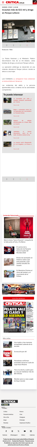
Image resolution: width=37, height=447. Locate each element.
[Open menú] (3, 2)
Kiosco (21, 411)
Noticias (4, 435)
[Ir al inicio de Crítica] (15, 2)
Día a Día (6, 417)
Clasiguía (22, 417)
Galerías (32, 435)
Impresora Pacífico (25, 423)
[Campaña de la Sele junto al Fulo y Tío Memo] (18, 227)
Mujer (5, 420)
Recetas (5, 423)
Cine (21, 414)
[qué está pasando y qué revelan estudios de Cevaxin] (9, 262)
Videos (23, 435)
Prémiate (22, 420)
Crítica (5, 411)
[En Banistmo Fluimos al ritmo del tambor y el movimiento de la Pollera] (9, 273)
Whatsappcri (14, 435)
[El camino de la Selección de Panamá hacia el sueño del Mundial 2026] (9, 250)
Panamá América (8, 414)
